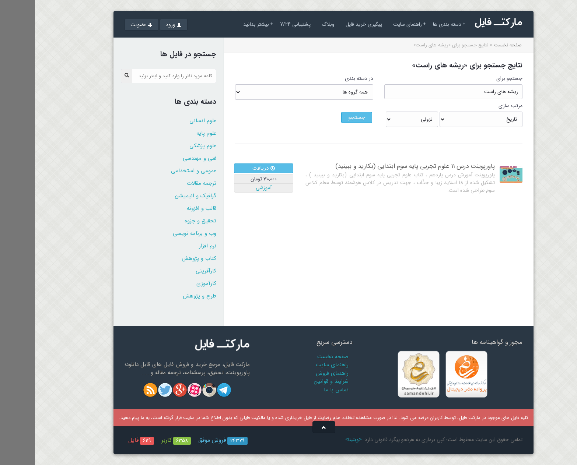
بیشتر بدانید (223, 24)
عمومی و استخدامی (158, 170)
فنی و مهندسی (164, 158)
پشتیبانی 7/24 (260, 24)
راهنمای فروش (297, 373)
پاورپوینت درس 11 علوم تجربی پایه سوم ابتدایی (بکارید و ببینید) (380, 166)
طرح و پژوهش (164, 296)
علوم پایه (171, 133)
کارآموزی (171, 283)
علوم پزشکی (167, 145)
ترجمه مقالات (166, 183)
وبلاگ (293, 24)
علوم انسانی (167, 120)
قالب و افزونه (166, 208)
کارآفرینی (171, 271)
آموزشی (229, 188)
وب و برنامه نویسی (159, 233)
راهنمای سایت (374, 24)
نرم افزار (172, 246)
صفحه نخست (473, 45)
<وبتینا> (318, 440)
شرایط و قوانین (296, 381)
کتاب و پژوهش (164, 258)
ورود (139, 25)
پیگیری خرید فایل (329, 24)
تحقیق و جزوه (165, 220)
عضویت (106, 25)
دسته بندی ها (414, 24)
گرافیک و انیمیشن (160, 195)
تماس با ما (301, 389)
